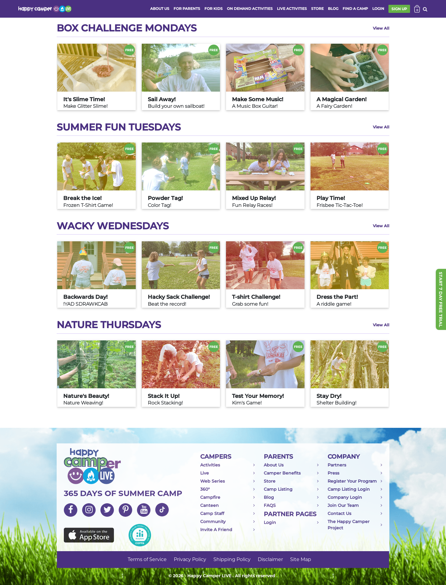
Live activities (292, 8)
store (317, 8)
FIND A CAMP (355, 8)
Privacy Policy (190, 559)
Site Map (300, 559)
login (378, 8)
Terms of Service (147, 559)
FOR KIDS (213, 8)
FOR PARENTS (187, 8)
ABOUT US (159, 8)
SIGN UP (399, 9)
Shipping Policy (232, 559)
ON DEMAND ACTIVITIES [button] (250, 8)
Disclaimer (270, 559)
